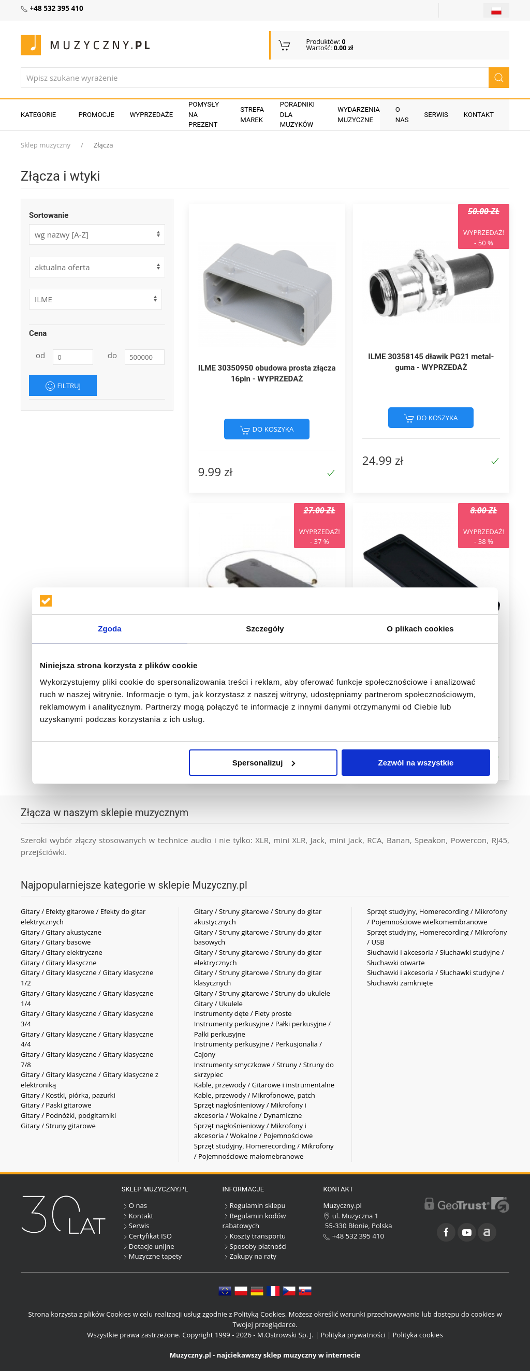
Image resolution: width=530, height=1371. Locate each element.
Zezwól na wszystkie (416, 762)
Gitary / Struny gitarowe (58, 1125)
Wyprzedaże (151, 115)
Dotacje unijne (148, 1246)
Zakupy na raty (249, 1256)
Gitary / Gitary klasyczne (59, 962)
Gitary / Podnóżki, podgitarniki (68, 1115)
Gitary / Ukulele (218, 1003)
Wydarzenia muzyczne (358, 115)
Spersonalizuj (264, 762)
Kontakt (479, 115)
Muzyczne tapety (152, 1256)
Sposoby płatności (255, 1246)
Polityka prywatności (353, 1334)
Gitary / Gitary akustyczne (61, 932)
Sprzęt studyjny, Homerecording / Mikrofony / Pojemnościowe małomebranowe (264, 1151)
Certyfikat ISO (147, 1236)
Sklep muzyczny (45, 145)
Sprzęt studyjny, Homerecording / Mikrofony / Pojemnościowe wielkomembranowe (437, 916)
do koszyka (266, 429)
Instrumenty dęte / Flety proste (243, 1013)
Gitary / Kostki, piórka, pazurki (68, 1095)
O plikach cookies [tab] (420, 628)
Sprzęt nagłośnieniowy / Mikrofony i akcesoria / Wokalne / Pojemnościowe (253, 1131)
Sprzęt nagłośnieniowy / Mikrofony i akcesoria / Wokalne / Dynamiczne (250, 1110)
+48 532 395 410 (353, 1236)
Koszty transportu (254, 1236)
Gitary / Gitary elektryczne (61, 952)
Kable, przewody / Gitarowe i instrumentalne (264, 1084)
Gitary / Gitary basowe (56, 942)
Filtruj (63, 386)
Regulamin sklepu (254, 1205)
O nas (402, 115)
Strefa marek (252, 115)
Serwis (436, 115)
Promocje (96, 115)
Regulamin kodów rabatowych (254, 1221)
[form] (97, 267)
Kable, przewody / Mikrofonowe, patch (254, 1095)
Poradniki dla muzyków (297, 114)
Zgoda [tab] (110, 628)
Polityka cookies (418, 1334)
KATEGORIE (38, 115)
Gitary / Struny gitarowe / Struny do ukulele (262, 993)
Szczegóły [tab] (265, 628)
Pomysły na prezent (203, 114)
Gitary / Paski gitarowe (56, 1105)
